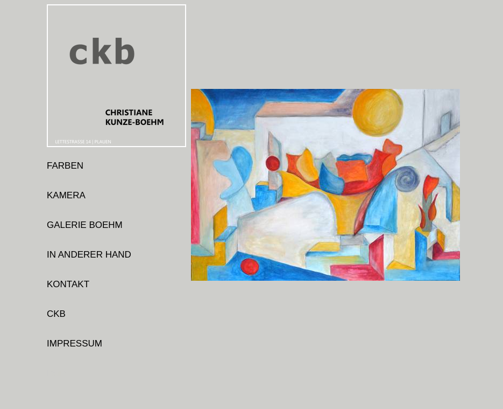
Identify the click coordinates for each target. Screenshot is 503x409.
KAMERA (66, 195)
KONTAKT (68, 284)
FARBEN (65, 166)
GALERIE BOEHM (85, 225)
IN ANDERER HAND (89, 254)
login (56, 373)
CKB (56, 314)
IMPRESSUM (74, 343)
